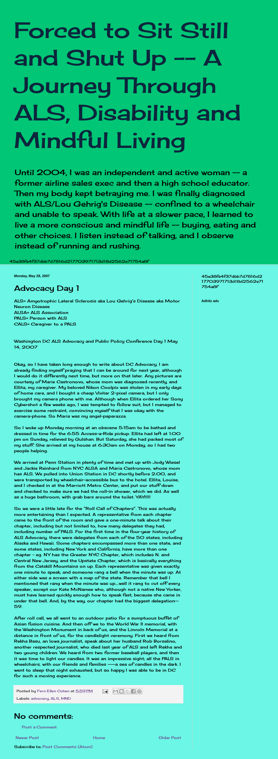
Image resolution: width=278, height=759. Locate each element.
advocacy (40, 698)
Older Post (170, 737)
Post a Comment (39, 727)
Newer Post (27, 737)
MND (66, 698)
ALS (55, 698)
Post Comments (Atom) (67, 746)
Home (99, 737)
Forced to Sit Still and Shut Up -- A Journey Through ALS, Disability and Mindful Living (127, 85)
